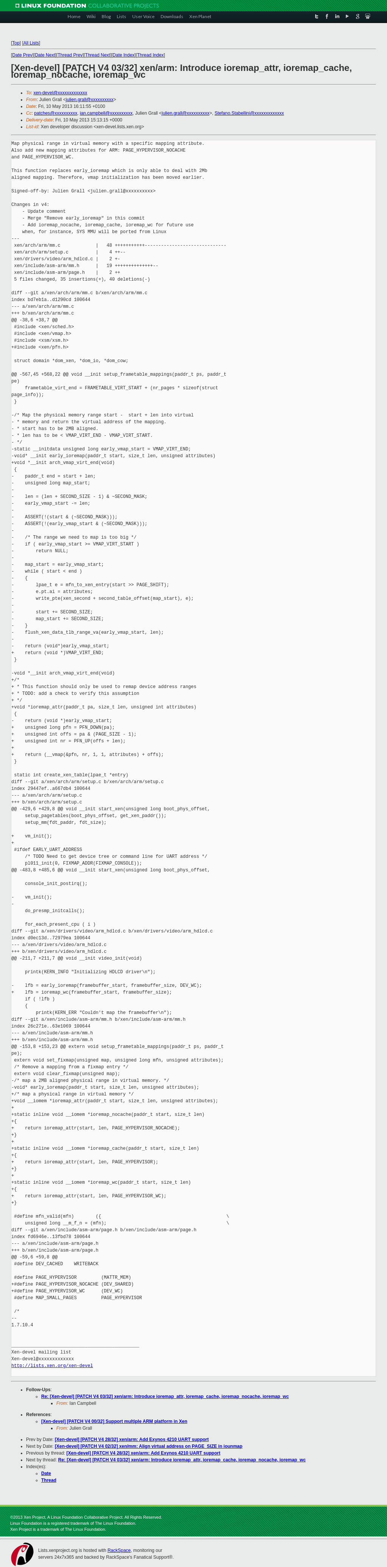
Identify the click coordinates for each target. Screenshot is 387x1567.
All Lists (31, 43)
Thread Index (150, 55)
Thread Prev (69, 55)
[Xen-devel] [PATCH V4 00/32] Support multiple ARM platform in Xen (114, 1421)
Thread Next (97, 55)
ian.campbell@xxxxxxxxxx (106, 113)
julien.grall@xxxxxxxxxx (89, 99)
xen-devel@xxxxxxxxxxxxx (60, 92)
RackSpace (118, 1550)
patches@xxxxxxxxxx (55, 113)
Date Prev (22, 55)
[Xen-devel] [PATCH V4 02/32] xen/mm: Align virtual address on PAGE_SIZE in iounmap (148, 1446)
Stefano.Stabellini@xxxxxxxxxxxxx (249, 113)
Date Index (124, 55)
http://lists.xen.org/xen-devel (52, 1366)
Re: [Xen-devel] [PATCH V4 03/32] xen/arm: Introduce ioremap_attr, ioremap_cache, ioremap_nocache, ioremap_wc (165, 1396)
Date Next (45, 55)
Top (15, 43)
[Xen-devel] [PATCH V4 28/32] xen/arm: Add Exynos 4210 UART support (132, 1439)
